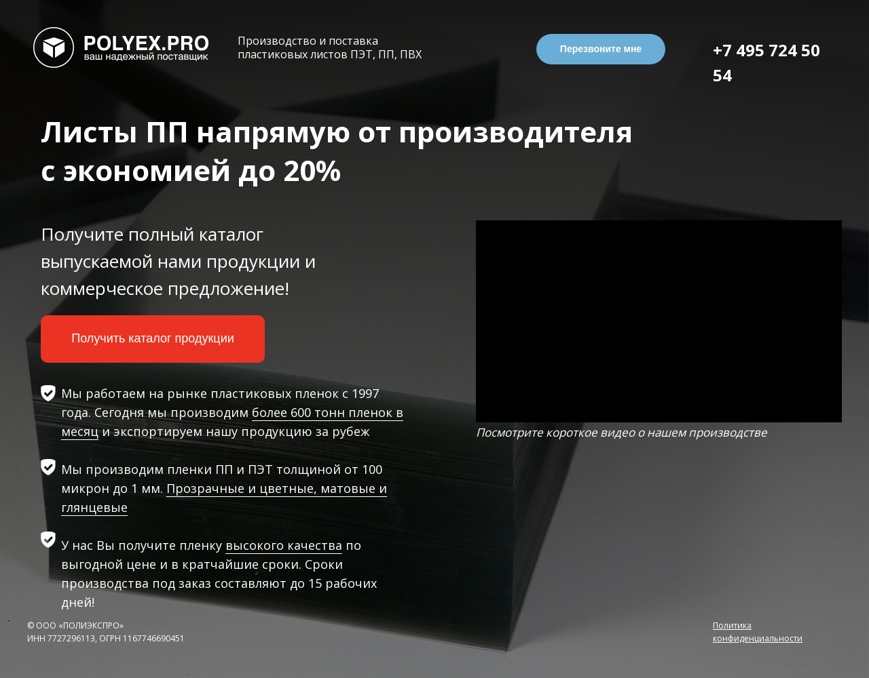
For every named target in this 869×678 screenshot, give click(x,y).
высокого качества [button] (283, 545)
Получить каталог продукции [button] (152, 338)
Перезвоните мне (601, 48)
